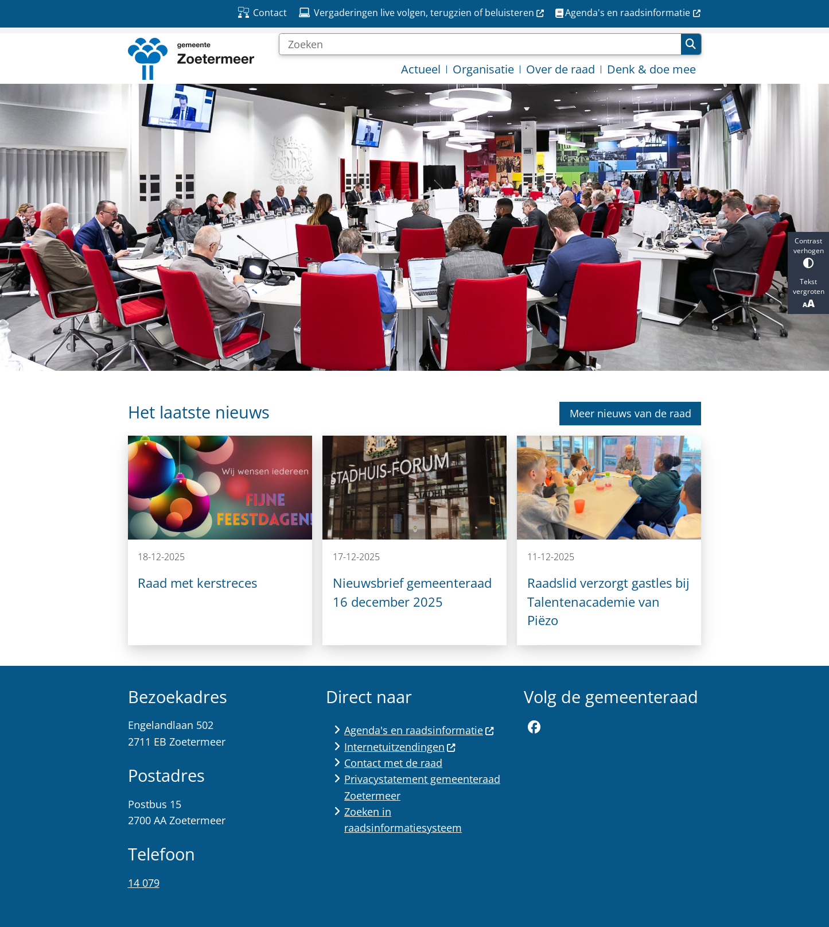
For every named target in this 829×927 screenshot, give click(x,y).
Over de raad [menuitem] (560, 69)
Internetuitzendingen (400, 747)
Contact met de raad (393, 763)
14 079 (143, 883)
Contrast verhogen (808, 252)
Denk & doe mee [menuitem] (651, 69)
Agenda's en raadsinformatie (419, 730)
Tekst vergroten (808, 293)
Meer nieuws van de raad (630, 413)
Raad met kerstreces (197, 583)
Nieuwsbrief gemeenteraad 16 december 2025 (412, 592)
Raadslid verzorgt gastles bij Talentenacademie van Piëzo (608, 602)
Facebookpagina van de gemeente (534, 727)
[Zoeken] (480, 44)
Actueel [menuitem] (421, 69)
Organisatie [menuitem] (483, 69)
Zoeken (691, 44)
